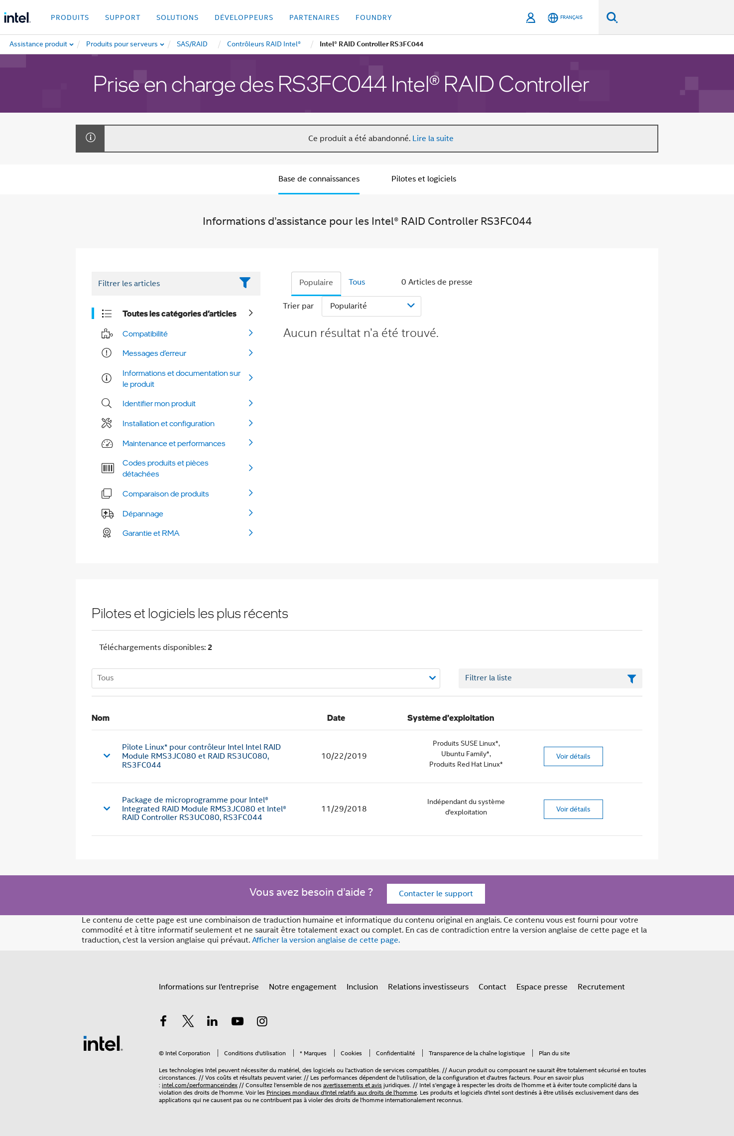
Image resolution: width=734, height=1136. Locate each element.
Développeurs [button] (244, 17)
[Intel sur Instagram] (261, 1023)
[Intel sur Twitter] (188, 1023)
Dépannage (142, 513)
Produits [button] (70, 17)
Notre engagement (303, 987)
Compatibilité (145, 333)
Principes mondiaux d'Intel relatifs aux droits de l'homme (341, 1092)
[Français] (565, 17)
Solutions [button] (177, 17)
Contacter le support (436, 894)
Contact (492, 987)
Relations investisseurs (428, 987)
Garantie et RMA (151, 533)
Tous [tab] (357, 282)
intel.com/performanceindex (200, 1085)
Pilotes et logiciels (423, 179)
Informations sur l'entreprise (209, 987)
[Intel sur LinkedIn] (212, 1023)
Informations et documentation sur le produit (181, 378)
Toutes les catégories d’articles (179, 314)
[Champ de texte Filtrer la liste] (550, 678)
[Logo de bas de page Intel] (103, 1043)
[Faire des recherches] (612, 17)
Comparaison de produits (165, 493)
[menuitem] (122, 44)
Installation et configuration (168, 423)
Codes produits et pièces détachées (165, 468)
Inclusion (362, 987)
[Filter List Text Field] (162, 284)
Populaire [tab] (316, 283)
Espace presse (542, 987)
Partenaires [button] (314, 17)
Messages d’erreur (154, 353)
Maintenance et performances (174, 443)
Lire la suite (433, 139)
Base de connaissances (319, 179)
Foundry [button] (374, 17)
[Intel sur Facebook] (163, 1023)
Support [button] (122, 17)
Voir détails (573, 756)
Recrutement (601, 987)
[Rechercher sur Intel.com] (676, 17)
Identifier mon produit (159, 403)
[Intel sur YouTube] (237, 1023)
